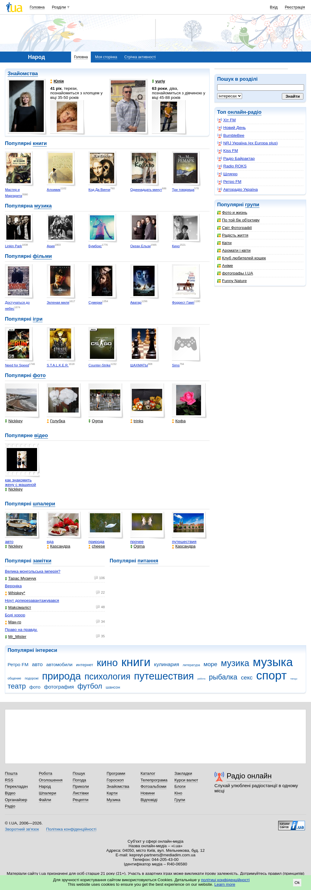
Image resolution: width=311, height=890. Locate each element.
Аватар (136, 302)
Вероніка (13, 586)
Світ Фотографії (234, 227)
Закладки (183, 773)
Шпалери (47, 793)
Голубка (56, 421)
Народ (45, 786)
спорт (271, 675)
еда (50, 541)
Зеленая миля (58, 302)
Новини (148, 793)
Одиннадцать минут (146, 189)
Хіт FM (226, 120)
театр (17, 686)
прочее (137, 541)
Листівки (81, 793)
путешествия (184, 541)
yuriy (158, 81)
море (210, 664)
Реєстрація (295, 7)
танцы (293, 678)
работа (201, 678)
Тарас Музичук (20, 578)
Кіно (178, 793)
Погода (79, 780)
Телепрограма (154, 780)
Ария (51, 246)
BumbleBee (230, 135)
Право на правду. (21, 629)
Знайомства (23, 73)
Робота (45, 773)
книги (40, 143)
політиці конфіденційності (225, 880)
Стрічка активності (140, 57)
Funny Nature (232, 280)
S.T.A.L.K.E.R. (58, 365)
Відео (10, 793)
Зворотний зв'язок (22, 829)
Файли (45, 799)
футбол (89, 686)
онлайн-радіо (244, 112)
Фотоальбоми (153, 786)
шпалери (44, 504)
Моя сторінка (106, 57)
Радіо (10, 806)
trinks (136, 421)
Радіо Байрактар (236, 158)
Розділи (59, 7)
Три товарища (183, 189)
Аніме (225, 265)
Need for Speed (17, 365)
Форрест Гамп (183, 302)
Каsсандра (58, 546)
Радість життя (232, 235)
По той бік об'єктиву (238, 220)
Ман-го (13, 622)
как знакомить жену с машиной (20, 482)
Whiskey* (15, 593)
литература (191, 665)
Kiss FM (227, 150)
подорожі (32, 678)
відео (41, 435)
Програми (116, 773)
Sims (175, 365)
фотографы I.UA (235, 273)
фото (39, 375)
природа (96, 541)
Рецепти (80, 799)
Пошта (11, 773)
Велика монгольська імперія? (32, 571)
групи (252, 204)
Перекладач (16, 786)
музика (43, 206)
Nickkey (13, 421)
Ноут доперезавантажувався (32, 600)
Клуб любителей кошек (241, 258)
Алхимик (53, 189)
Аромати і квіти (234, 250)
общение (14, 678)
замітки (42, 561)
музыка (273, 662)
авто (9, 541)
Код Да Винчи (99, 189)
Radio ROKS (232, 166)
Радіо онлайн (249, 776)
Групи (179, 799)
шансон (113, 687)
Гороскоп (115, 780)
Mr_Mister (15, 636)
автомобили (59, 664)
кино (107, 662)
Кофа (179, 421)
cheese (96, 546)
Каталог (148, 773)
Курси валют (186, 780)
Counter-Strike (99, 365)
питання (148, 561)
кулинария (166, 664)
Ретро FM (229, 181)
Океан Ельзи (140, 246)
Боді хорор (15, 615)
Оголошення (51, 780)
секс (247, 677)
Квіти (224, 243)
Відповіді (149, 799)
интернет (84, 664)
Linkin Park (13, 246)
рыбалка (223, 677)
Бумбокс (95, 246)
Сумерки (95, 302)
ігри (38, 319)
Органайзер (16, 799)
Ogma (95, 421)
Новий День (231, 127)
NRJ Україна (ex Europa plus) (247, 143)
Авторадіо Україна (237, 189)
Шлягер (227, 174)
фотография (59, 687)
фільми (42, 256)
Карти (112, 793)
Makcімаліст (18, 607)
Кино (175, 246)
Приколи (81, 786)
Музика (113, 799)
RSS (9, 780)
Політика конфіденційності (71, 829)
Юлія (57, 81)
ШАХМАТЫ (139, 365)
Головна (37, 7)
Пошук (79, 773)
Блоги (180, 786)
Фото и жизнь (232, 212)
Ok (297, 882)
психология (107, 676)
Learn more (224, 884)
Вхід (274, 7)
